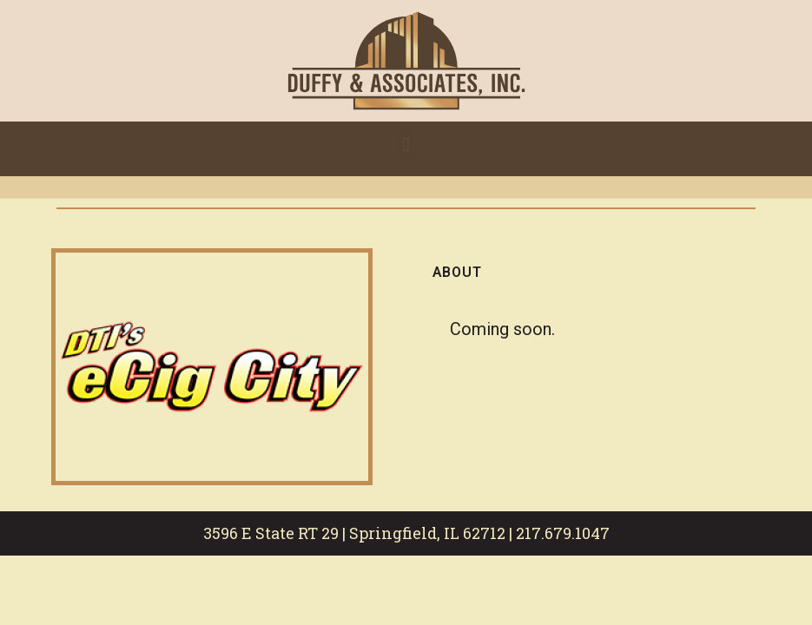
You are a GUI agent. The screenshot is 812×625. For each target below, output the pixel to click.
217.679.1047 (563, 533)
